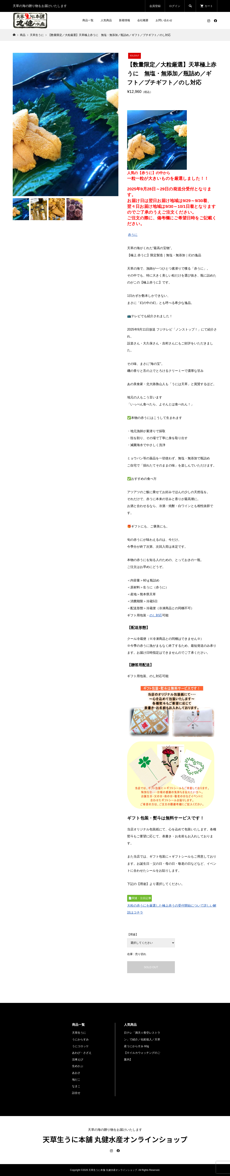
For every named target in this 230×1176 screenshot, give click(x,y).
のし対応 (155, 615)
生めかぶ (77, 1066)
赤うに (132, 234)
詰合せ (76, 1092)
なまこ (76, 1086)
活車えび (77, 1059)
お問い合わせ (164, 20)
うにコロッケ (80, 1046)
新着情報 (124, 20)
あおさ (76, 1072)
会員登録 (155, 6)
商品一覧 (88, 20)
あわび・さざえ (82, 1052)
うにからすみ (80, 1039)
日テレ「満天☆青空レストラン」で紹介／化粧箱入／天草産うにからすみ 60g (142, 1039)
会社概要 (142, 20)
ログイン (174, 6)
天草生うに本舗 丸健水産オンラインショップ (115, 1139)
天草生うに (79, 1032)
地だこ (76, 1079)
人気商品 (106, 20)
